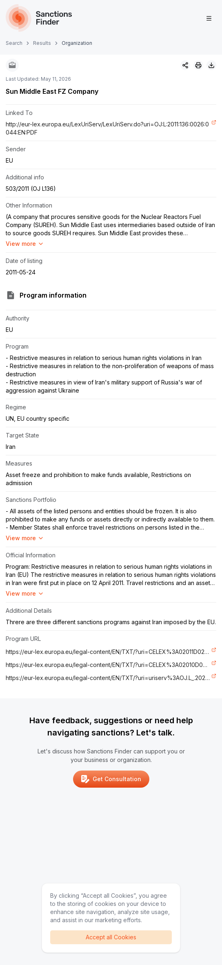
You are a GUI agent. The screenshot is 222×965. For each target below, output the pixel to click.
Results (42, 43)
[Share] (185, 65)
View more (25, 243)
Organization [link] (77, 43)
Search (14, 43)
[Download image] (211, 65)
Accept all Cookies (111, 937)
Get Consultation (111, 779)
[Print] (198, 65)
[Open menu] (209, 18)
